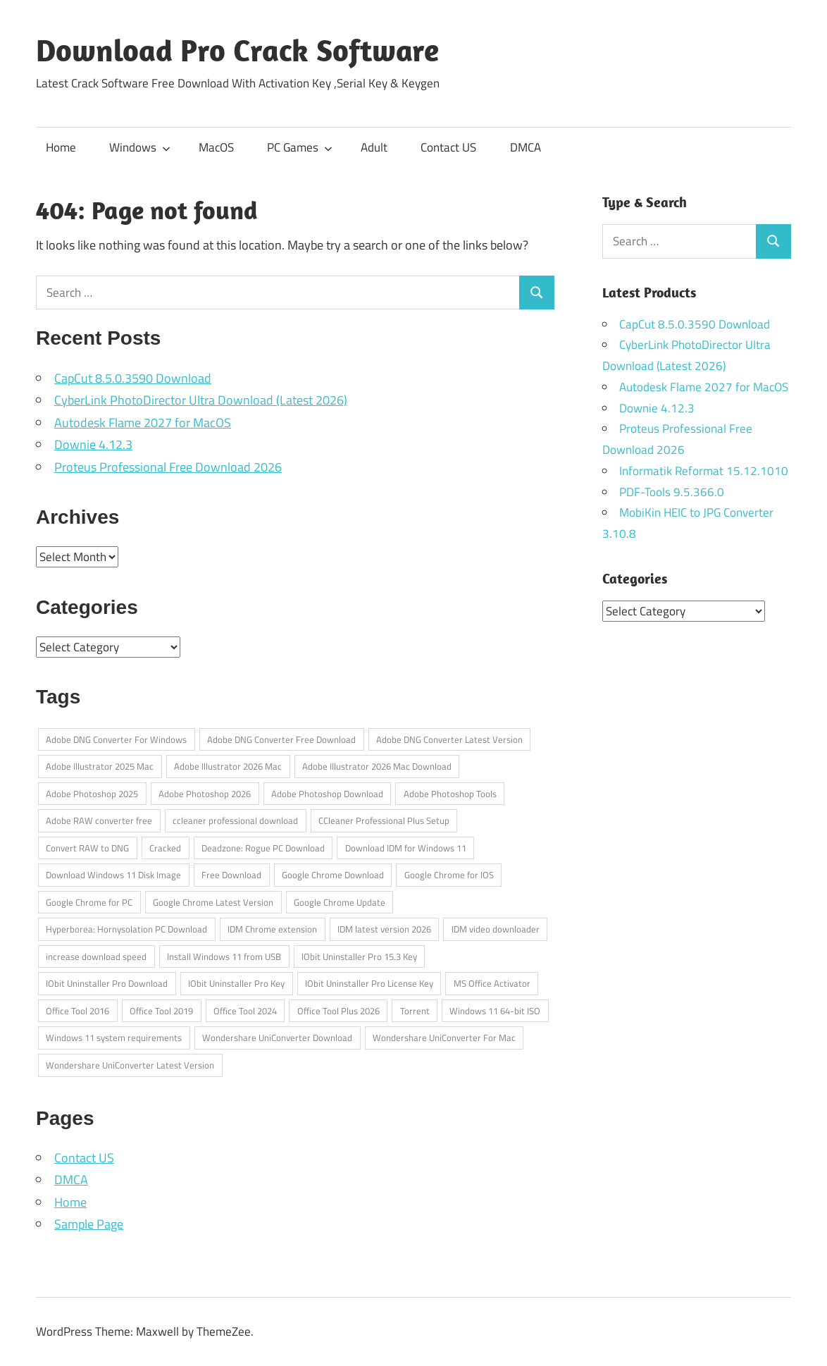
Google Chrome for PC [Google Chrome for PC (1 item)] (89, 902)
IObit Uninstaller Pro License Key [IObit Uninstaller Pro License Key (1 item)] (369, 983)
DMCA (525, 147)
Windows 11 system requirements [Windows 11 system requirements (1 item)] (114, 1037)
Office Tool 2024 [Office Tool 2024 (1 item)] (245, 1011)
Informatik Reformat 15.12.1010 (703, 471)
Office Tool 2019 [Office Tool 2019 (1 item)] (161, 1011)
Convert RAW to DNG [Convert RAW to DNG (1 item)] (87, 848)
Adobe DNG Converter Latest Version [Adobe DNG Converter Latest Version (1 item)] (449, 739)
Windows (139, 147)
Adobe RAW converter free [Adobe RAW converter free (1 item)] (99, 820)
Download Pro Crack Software (237, 50)
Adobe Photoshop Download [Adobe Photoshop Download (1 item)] (327, 794)
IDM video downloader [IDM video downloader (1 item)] (496, 929)
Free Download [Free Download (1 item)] (231, 875)
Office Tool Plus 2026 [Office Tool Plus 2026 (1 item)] (338, 1011)
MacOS (216, 147)
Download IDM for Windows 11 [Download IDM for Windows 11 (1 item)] (405, 848)
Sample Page (88, 1223)
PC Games (299, 147)
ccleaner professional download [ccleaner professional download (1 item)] (235, 820)
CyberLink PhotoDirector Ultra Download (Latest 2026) (200, 400)
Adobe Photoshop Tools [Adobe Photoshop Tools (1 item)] (450, 794)
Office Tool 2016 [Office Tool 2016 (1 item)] (77, 1011)
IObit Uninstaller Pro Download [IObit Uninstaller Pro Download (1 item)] (107, 983)
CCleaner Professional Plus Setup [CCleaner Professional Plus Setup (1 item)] (383, 820)
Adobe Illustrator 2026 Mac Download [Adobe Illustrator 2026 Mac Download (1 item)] (377, 766)
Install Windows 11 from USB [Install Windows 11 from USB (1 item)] (224, 956)
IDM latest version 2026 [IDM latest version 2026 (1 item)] (384, 929)
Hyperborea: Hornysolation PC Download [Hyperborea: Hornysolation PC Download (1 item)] (126, 929)
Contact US (448, 147)
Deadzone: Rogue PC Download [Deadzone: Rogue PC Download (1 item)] (263, 848)
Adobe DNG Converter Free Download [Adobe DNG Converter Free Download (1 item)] (281, 739)
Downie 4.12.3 (93, 444)
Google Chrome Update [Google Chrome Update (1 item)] (339, 902)
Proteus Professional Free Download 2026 (168, 466)
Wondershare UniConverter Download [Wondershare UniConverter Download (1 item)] (277, 1037)
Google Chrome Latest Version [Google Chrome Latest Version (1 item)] (213, 902)
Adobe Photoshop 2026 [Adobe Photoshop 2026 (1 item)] (204, 794)
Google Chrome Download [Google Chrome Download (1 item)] (333, 875)
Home (61, 147)
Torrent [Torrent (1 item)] (415, 1011)
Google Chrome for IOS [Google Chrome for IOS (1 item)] (449, 875)
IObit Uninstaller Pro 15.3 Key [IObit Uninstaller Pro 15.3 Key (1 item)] (359, 956)
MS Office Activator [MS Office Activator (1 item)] (492, 983)
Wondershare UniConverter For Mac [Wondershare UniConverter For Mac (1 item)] (444, 1037)
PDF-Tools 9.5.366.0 (671, 492)
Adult (374, 147)
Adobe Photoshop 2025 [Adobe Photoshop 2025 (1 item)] (92, 794)
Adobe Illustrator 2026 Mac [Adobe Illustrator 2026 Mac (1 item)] (228, 766)
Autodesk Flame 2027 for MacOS (142, 422)
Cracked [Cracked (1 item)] (165, 848)
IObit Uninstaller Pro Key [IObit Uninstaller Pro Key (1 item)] (236, 983)
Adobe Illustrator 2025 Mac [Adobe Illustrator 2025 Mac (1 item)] (100, 766)
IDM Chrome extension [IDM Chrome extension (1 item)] (272, 929)
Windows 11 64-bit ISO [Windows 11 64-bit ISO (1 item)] (494, 1011)
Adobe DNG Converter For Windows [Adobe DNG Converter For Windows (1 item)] (116, 739)
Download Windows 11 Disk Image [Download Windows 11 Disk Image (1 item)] (113, 875)
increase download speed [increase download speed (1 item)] (96, 956)
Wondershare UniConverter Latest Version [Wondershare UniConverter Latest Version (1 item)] (130, 1065)
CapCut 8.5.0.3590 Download (132, 378)
